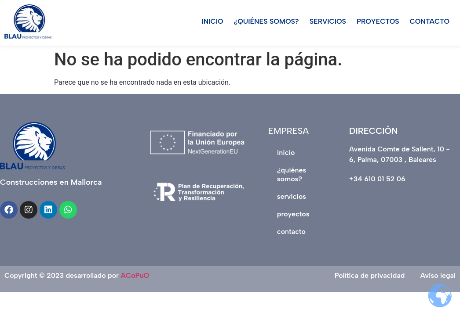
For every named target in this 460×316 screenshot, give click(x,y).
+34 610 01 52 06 (377, 179)
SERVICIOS (328, 21)
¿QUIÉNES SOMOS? (266, 21)
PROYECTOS (378, 21)
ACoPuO (135, 275)
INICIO (212, 21)
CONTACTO (430, 21)
